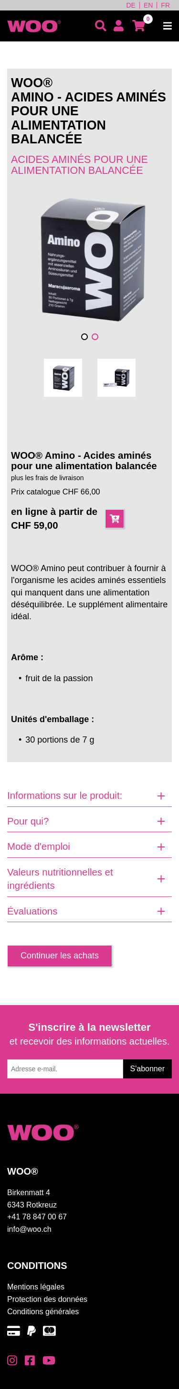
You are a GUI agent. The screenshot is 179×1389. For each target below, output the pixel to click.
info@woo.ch (29, 1229)
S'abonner (147, 1069)
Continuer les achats (60, 955)
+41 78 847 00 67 (37, 1217)
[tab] (89, 796)
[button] (84, 336)
